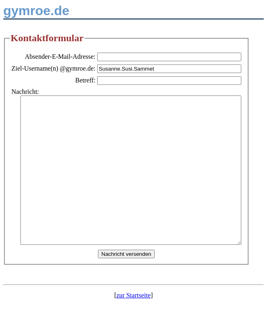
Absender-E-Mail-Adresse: (77, 56)
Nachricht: (25, 91)
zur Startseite (133, 324)
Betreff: (103, 80)
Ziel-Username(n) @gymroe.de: (71, 68)
